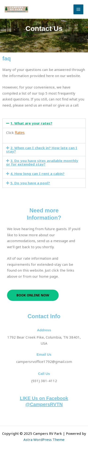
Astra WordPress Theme (44, 439)
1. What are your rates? (31, 123)
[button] (44, 123)
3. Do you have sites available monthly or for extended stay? (42, 162)
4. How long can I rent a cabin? (37, 173)
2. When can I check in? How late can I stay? (41, 149)
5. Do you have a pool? (30, 183)
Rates (20, 132)
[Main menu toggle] (78, 9)
